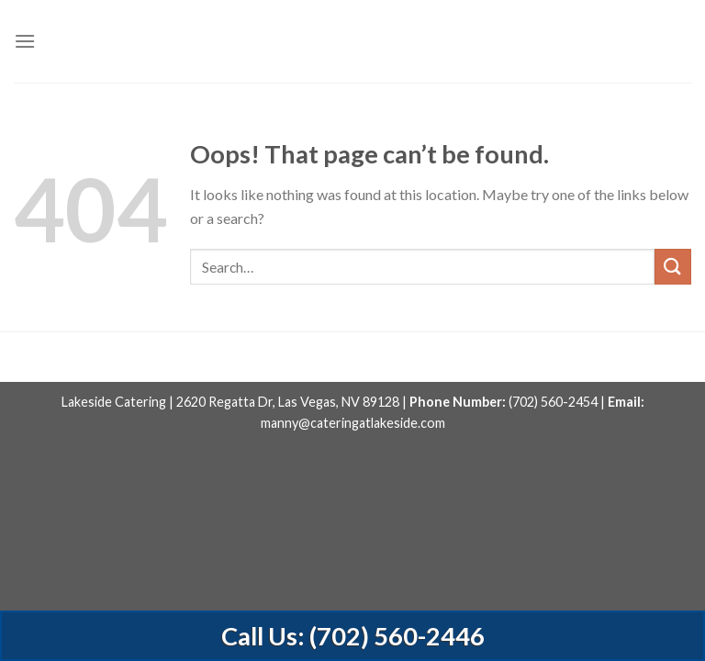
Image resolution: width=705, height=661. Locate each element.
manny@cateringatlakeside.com (353, 423)
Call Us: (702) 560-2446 (353, 636)
